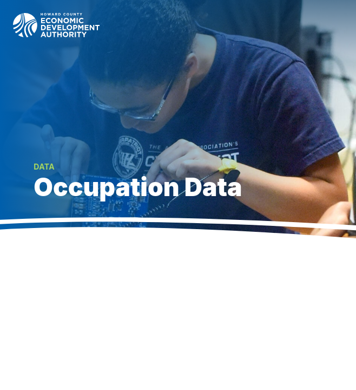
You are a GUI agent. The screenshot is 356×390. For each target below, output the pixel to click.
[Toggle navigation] (335, 24)
